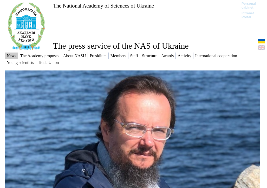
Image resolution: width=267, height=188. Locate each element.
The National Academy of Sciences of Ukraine (103, 6)
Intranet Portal (248, 15)
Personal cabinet (249, 5)
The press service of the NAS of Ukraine (121, 45)
